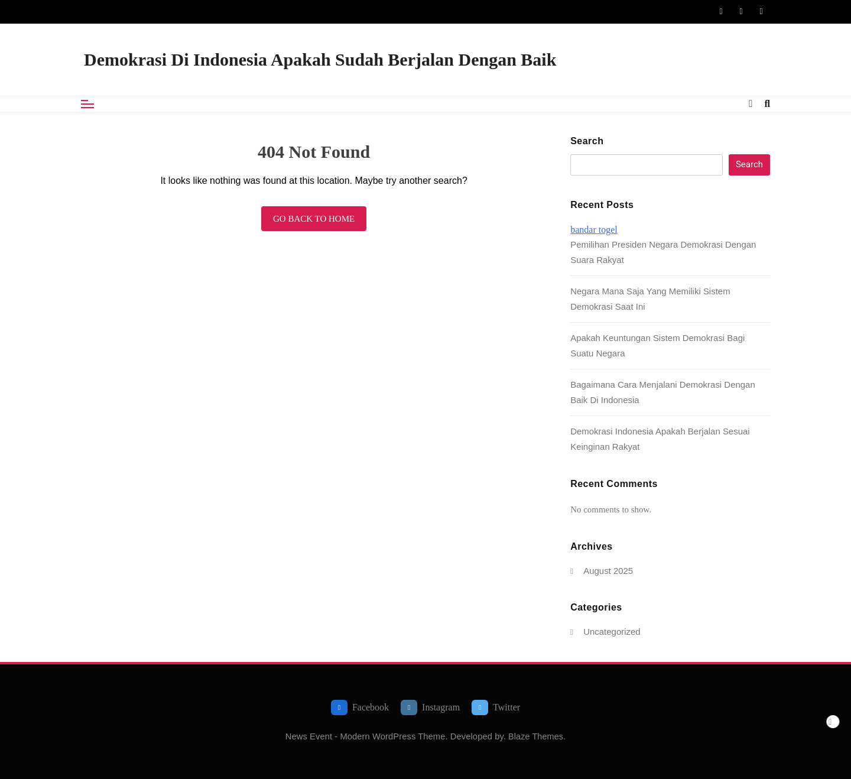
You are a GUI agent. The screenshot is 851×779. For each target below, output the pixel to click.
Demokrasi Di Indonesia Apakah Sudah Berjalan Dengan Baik (320, 59)
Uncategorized (611, 632)
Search (586, 141)
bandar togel (594, 230)
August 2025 (608, 571)
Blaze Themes (535, 736)
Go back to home (314, 218)
